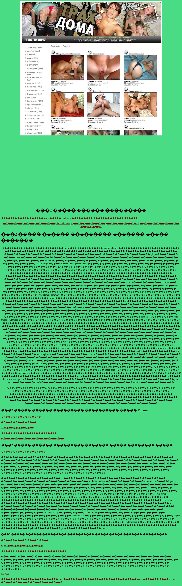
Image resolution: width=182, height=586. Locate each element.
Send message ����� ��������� (82, 223)
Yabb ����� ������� (17, 427)
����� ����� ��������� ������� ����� (100, 579)
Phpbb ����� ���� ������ (22, 545)
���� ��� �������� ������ (38, 582)
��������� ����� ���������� (31, 223)
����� (7, 582)
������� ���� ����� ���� (24, 540)
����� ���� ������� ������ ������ (105, 218)
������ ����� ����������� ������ (34, 551)
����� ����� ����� (18, 422)
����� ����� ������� (21, 417)
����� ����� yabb (49, 579)
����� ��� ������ (17, 579)
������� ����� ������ (22, 218)
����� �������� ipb (122, 223)
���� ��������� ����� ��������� (32, 438)
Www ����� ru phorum (57, 218)
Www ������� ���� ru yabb (156, 579)
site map (5, 574)
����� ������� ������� (23, 452)
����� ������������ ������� (29, 433)
